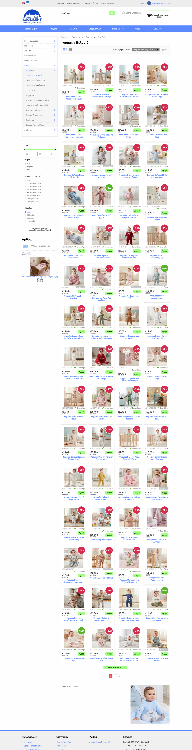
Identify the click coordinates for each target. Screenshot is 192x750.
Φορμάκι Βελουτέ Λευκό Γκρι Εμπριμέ (73, 497)
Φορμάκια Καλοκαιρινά (36, 80)
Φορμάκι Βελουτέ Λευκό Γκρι (157, 377)
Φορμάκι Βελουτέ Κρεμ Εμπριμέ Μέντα (129, 457)
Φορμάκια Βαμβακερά (36, 85)
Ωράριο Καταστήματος (75, 3)
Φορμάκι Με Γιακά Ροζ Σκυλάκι (101, 296)
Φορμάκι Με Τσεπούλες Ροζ (129, 296)
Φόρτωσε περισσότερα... (115, 667)
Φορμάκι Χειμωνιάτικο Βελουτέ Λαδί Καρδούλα (101, 336)
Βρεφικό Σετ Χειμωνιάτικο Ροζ (74, 659)
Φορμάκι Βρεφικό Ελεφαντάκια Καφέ (101, 256)
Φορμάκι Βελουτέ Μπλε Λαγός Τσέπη (74, 216)
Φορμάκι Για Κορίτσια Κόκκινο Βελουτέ (129, 256)
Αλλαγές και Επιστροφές (101, 741)
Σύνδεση (143, 3)
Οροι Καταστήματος (107, 3)
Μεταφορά (54, 29)
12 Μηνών (30, 223)
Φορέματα (30, 120)
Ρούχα (138, 29)
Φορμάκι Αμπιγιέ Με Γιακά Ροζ (101, 659)
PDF (166, 50)
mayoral (29, 167)
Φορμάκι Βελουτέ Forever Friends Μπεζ (101, 457)
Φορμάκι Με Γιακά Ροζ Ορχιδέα (73, 296)
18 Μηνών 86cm (32, 203)
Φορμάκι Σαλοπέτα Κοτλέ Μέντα (157, 659)
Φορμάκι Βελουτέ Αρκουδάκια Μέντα (74, 95)
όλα (27, 164)
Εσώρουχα (159, 29)
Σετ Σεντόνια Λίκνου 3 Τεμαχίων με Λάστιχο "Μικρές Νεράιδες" (40, 279)
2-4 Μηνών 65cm (33, 190)
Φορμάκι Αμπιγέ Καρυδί (101, 537)
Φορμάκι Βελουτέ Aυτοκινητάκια (156, 578)
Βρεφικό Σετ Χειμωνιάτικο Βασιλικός (157, 618)
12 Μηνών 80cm (32, 200)
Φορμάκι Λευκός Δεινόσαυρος (157, 256)
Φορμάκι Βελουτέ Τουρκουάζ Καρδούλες (74, 578)
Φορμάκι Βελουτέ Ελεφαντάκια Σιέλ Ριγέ (101, 95)
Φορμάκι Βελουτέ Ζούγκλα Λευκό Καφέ (156, 95)
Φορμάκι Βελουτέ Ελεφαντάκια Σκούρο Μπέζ (129, 95)
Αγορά (81, 89)
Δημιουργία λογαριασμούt (161, 3)
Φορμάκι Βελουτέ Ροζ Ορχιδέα (101, 216)
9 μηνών (29, 220)
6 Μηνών (29, 217)
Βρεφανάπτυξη (95, 29)
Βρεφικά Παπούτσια (34, 115)
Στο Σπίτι (74, 29)
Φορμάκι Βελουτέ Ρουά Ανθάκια (157, 218)
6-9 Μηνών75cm (32, 197)
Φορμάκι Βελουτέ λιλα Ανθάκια (156, 538)
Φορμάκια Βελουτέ (34, 75)
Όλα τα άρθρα (27, 255)
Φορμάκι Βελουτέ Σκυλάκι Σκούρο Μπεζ (74, 457)
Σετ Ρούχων (30, 91)
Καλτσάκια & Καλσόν (34, 110)
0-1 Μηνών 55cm (33, 184)
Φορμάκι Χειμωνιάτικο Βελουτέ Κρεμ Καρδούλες (74, 336)
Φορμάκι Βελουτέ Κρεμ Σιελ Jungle (74, 175)
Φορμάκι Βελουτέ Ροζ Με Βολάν (101, 417)
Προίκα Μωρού (118, 29)
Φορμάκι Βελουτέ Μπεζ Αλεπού (101, 175)
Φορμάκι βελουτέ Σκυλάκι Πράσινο (129, 417)
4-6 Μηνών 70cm (33, 193)
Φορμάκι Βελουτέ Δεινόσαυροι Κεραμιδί (73, 618)
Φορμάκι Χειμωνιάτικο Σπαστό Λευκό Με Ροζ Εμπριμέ (73, 377)
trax (27, 170)
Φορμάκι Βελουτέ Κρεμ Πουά (157, 135)
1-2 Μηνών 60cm (33, 187)
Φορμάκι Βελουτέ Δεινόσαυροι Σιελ (101, 618)
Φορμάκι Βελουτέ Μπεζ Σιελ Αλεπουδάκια (129, 175)
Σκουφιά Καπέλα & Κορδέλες (37, 105)
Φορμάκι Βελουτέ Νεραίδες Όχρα (101, 497)
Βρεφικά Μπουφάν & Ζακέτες (37, 100)
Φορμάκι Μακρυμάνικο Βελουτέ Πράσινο (129, 578)
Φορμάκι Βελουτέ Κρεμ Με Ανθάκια (101, 135)
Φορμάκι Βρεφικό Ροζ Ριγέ (101, 577)
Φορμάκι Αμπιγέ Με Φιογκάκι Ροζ (129, 538)
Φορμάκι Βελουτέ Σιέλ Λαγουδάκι (73, 256)
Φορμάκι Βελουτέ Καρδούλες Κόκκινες (74, 135)
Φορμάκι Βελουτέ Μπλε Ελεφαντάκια (157, 175)
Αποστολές (61, 3)
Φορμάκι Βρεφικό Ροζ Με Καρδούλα (129, 497)
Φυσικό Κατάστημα (91, 3)
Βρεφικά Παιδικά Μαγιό (35, 125)
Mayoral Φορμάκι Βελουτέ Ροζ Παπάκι (157, 498)
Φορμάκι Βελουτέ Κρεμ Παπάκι (129, 135)
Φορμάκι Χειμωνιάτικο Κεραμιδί (129, 336)
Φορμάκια (30, 70)
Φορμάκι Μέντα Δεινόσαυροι (157, 296)
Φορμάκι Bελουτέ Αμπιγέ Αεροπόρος (74, 538)
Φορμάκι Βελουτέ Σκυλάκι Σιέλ (157, 417)
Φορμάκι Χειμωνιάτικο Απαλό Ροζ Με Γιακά (129, 377)
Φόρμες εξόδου (32, 95)
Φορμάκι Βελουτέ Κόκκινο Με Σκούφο (101, 377)
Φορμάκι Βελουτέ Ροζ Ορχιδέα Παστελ (129, 216)
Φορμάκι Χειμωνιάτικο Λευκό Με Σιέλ (157, 336)
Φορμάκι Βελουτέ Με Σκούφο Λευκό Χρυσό (129, 659)
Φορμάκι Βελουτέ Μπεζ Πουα (74, 417)
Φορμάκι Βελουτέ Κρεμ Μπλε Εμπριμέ (157, 457)
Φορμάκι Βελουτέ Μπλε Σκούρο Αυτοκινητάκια (129, 618)
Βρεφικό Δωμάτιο (32, 29)
